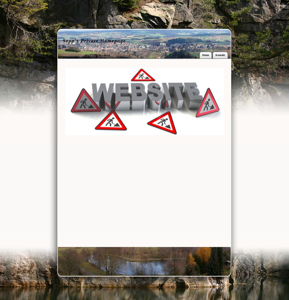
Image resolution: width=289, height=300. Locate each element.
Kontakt (220, 55)
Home (205, 55)
